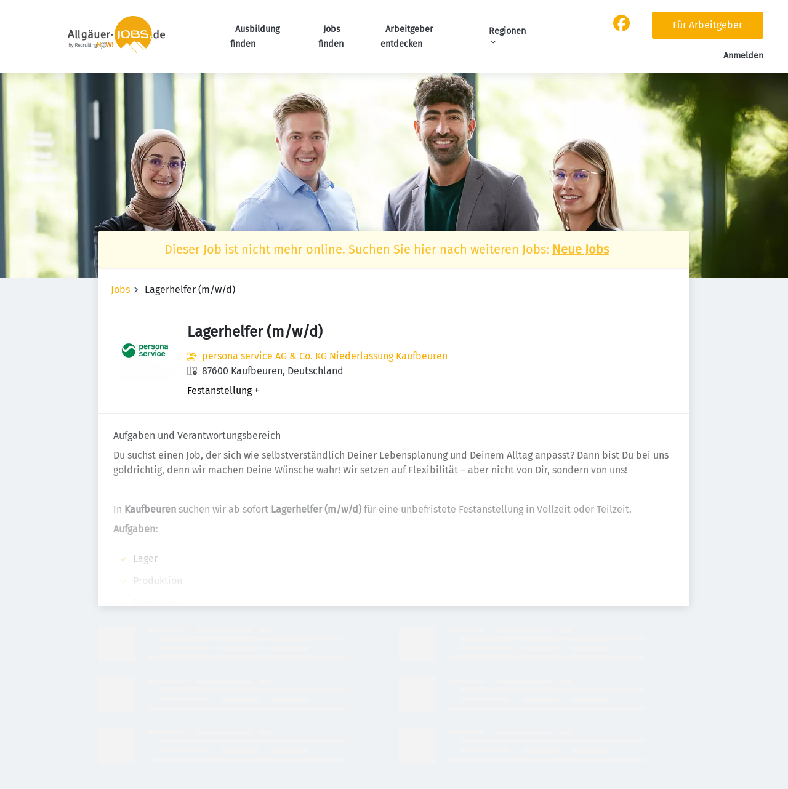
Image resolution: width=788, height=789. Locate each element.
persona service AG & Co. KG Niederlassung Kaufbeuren (325, 356)
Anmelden (743, 55)
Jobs (120, 289)
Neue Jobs (580, 249)
